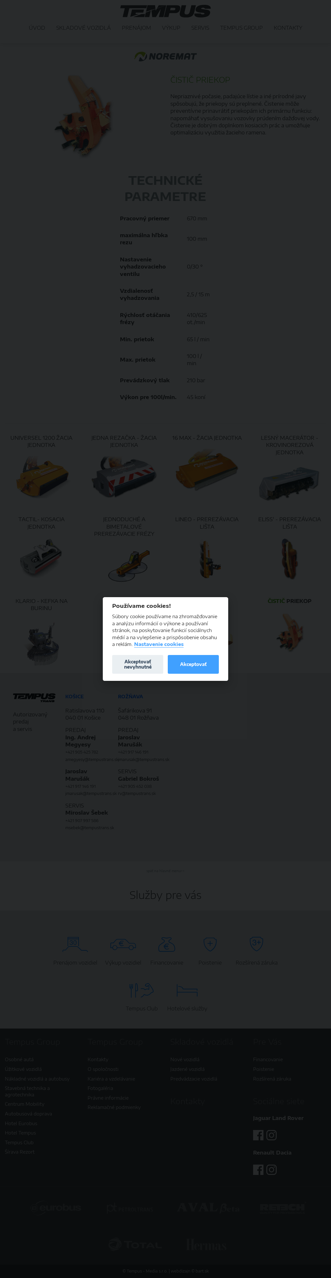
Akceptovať (193, 664)
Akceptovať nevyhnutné (138, 664)
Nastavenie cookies (159, 644)
